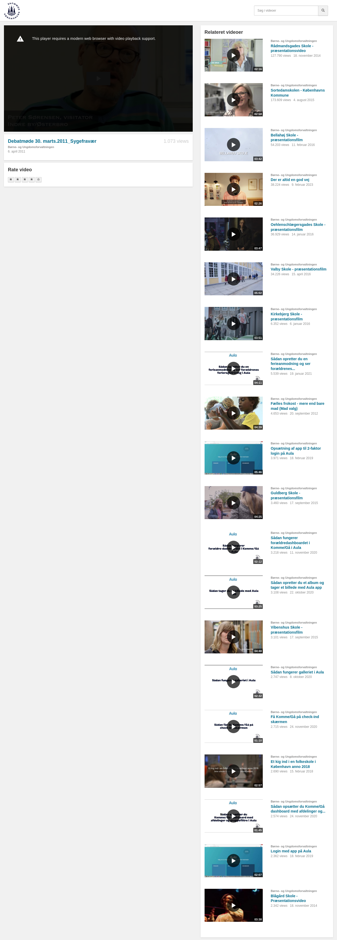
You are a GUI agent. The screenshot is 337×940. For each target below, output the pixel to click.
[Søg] (323, 11)
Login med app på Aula (291, 851)
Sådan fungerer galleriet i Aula (297, 672)
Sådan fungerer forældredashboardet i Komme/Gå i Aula (290, 543)
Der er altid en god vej (290, 180)
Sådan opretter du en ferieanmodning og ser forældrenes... (290, 364)
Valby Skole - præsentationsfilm (298, 269)
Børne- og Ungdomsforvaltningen (31, 147)
